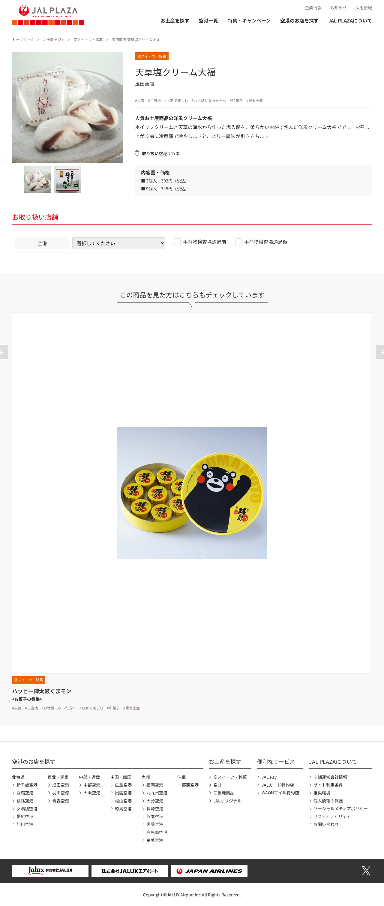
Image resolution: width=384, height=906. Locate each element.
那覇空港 (190, 785)
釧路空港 (24, 801)
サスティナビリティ (332, 816)
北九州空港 (156, 793)
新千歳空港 (27, 785)
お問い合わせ (326, 824)
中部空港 (91, 785)
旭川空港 (24, 824)
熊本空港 (154, 816)
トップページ (23, 39)
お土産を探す (174, 20)
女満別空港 (27, 808)
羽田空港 (60, 793)
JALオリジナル (227, 801)
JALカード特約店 (278, 785)
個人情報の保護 (328, 801)
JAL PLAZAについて (350, 20)
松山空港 (123, 801)
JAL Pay (269, 777)
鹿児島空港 (156, 832)
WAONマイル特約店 (280, 793)
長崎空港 (154, 808)
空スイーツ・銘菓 (88, 39)
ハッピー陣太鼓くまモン (41, 691)
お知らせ (338, 8)
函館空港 (24, 793)
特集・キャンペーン (249, 20)
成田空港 (60, 785)
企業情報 (313, 8)
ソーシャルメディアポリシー (341, 808)
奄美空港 (154, 840)
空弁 (217, 785)
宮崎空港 (154, 824)
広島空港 (123, 785)
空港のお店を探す (299, 20)
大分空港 (154, 801)
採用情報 (363, 8)
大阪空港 (91, 793)
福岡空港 (154, 785)
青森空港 (60, 801)
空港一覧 (208, 20)
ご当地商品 (223, 793)
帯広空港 (24, 816)
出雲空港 (123, 793)
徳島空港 (123, 808)
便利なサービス (276, 761)
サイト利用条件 (328, 785)
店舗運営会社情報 (330, 777)
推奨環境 (322, 793)
